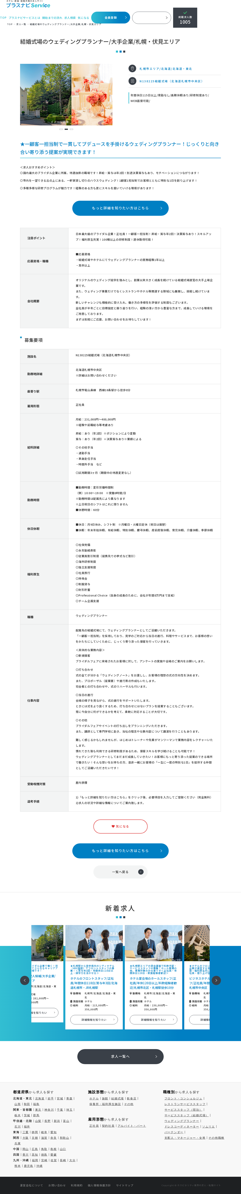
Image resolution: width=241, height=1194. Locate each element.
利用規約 (77, 1185)
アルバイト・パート (132, 1125)
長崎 (63, 1160)
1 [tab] (61, 129)
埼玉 (69, 1109)
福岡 (35, 1160)
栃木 (17, 1115)
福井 (27, 1126)
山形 (17, 1104)
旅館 (105, 1098)
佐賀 (54, 1160)
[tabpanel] (66, 94)
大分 (72, 1160)
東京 (38, 1109)
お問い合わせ (57, 1185)
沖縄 (39, 1166)
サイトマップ (125, 1185)
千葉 (60, 1109)
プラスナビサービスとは (25, 18)
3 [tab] (71, 129)
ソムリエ (208, 1126)
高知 (35, 1154)
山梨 (38, 1121)
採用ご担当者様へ (152, 18)
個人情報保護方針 (99, 1185)
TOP (3, 18)
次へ (214, 977)
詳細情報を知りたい (61, 1013)
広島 (35, 1149)
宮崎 (44, 1160)
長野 (47, 1121)
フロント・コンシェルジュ (183, 1098)
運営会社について (31, 1185)
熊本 (17, 1166)
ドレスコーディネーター (181, 1126)
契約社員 (108, 1125)
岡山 (25, 1149)
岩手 (51, 1098)
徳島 (44, 1154)
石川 (17, 1126)
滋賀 (44, 1137)
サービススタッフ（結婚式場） (186, 1115)
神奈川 (49, 1109)
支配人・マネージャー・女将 (185, 1137)
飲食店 (131, 1098)
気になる (84, 18)
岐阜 (44, 1132)
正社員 (94, 1125)
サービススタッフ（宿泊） (183, 1109)
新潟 (57, 1121)
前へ (22, 977)
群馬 (36, 1115)
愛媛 (53, 1154)
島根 (53, 1149)
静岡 (35, 1132)
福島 (36, 1104)
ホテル (94, 1098)
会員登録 (111, 17)
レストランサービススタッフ (185, 1104)
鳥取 (44, 1149)
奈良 (53, 1137)
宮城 (60, 1098)
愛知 (53, 1132)
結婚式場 (117, 1098)
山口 (63, 1149)
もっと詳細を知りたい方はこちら (120, 207)
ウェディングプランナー (181, 1121)
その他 (129, 1104)
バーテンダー (174, 1132)
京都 (35, 1137)
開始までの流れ (53, 18)
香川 (25, 1154)
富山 (66, 1121)
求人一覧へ (120, 1056)
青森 (69, 1098)
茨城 (27, 1115)
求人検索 (70, 18)
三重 (25, 1132)
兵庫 (17, 1143)
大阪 (25, 1137)
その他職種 (216, 1137)
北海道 (40, 1098)
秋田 (27, 1104)
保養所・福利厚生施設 (105, 1104)
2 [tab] (66, 129)
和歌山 (64, 1137)
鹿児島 (28, 1166)
